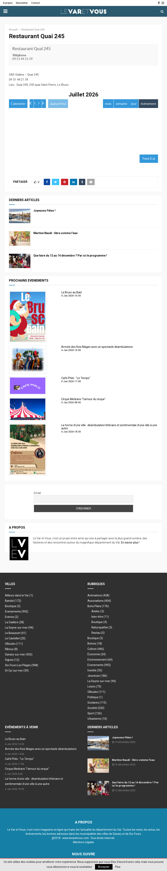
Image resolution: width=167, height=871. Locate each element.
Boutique (12, 606)
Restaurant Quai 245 (31, 48)
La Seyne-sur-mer (19, 628)
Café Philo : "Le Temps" (19, 759)
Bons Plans (98, 606)
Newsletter (22, 3)
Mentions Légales (83, 842)
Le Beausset (15, 633)
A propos (8, 3)
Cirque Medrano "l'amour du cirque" (27, 769)
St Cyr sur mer (17, 671)
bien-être (100, 617)
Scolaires (96, 703)
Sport (94, 713)
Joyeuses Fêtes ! (44, 211)
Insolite (94, 671)
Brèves (94, 644)
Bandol (13, 601)
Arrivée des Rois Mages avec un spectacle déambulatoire (41, 749)
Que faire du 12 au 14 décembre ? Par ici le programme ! (70, 256)
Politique (95, 697)
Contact (35, 3)
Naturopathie (101, 628)
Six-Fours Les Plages (21, 665)
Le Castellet (15, 639)
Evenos (11, 617)
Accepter (104, 866)
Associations (99, 601)
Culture (95, 649)
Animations (98, 596)
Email (37, 493)
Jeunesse (97, 676)
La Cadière (14, 622)
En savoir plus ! (130, 543)
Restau (98, 633)
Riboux (11, 649)
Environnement (100, 660)
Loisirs (94, 687)
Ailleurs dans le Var (19, 596)
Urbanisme (97, 719)
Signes (12, 660)
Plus (117, 866)
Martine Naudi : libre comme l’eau (55, 233)
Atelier (97, 611)
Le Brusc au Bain (15, 739)
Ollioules (14, 644)
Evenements (16, 612)
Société (95, 708)
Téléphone (19, 55)
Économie (96, 654)
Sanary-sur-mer (18, 655)
